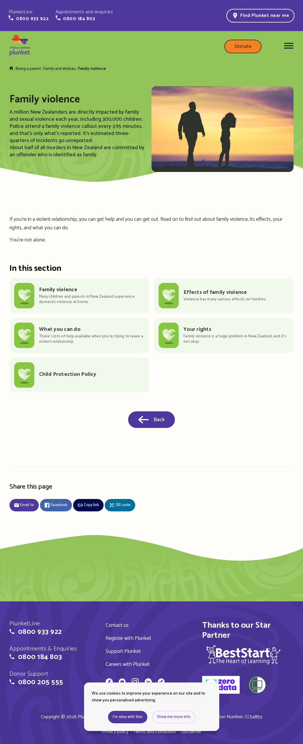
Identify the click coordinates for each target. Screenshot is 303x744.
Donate (243, 46)
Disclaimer (191, 732)
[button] (29, 15)
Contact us (117, 625)
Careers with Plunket (128, 664)
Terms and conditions (154, 732)
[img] (243, 654)
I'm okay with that (128, 717)
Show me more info (174, 717)
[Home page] (19, 46)
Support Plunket (123, 651)
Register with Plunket (128, 638)
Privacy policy (115, 732)
